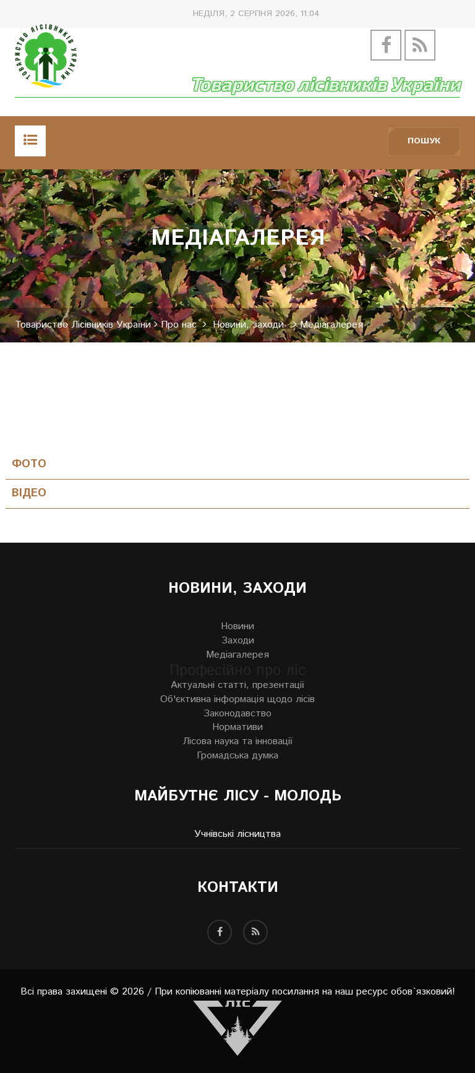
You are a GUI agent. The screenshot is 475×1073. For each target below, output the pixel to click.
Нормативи (237, 727)
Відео (29, 493)
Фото (29, 464)
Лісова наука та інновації (237, 742)
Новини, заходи (248, 325)
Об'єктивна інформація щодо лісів (237, 699)
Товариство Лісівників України (83, 325)
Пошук (424, 141)
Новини (237, 627)
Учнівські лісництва (237, 834)
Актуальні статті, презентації (237, 685)
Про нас (179, 325)
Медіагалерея (237, 655)
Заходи (237, 641)
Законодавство (237, 714)
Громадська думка (237, 756)
